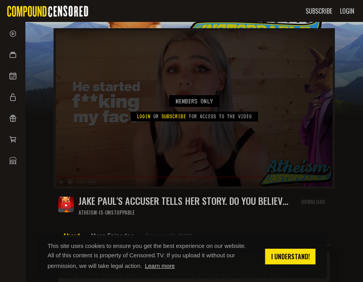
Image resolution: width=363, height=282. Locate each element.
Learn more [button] (160, 265)
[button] (12, 54)
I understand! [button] (290, 256)
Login (143, 116)
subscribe (173, 116)
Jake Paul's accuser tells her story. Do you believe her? (182, 200)
